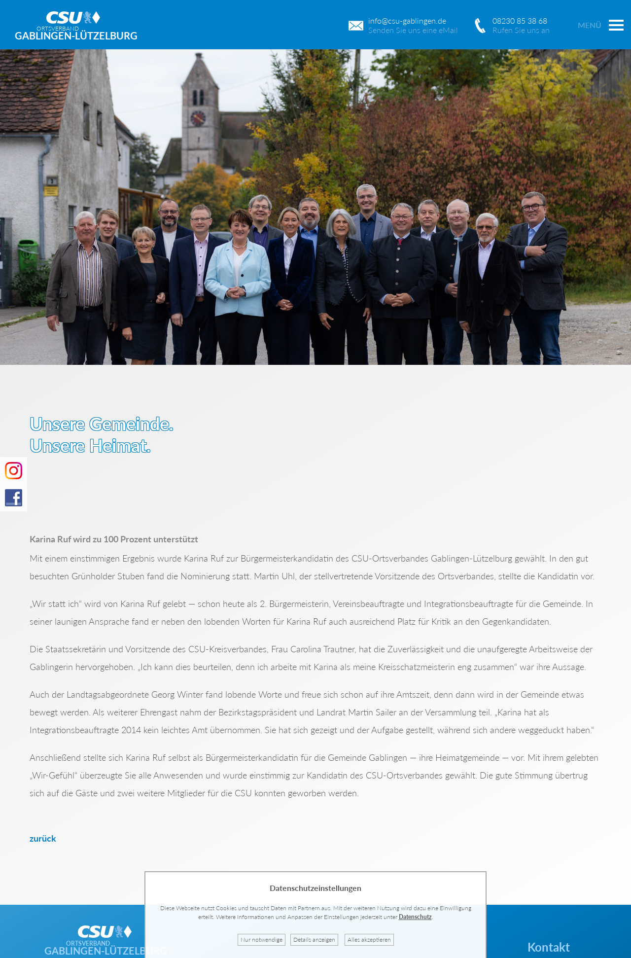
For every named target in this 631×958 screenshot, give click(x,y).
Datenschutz (415, 917)
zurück (43, 838)
